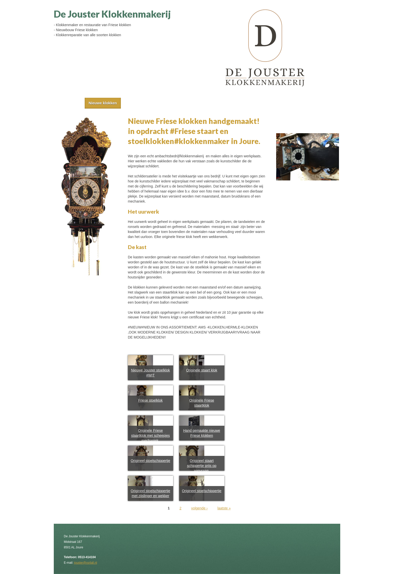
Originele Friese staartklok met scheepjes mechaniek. (150, 435)
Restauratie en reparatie (194, 103)
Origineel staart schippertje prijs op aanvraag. (201, 466)
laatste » (224, 508)
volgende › (199, 508)
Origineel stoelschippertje (150, 461)
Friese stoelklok (150, 400)
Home (70, 103)
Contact (236, 103)
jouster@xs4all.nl (85, 562)
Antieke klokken (144, 103)
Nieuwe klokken (102, 103)
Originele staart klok (201, 370)
